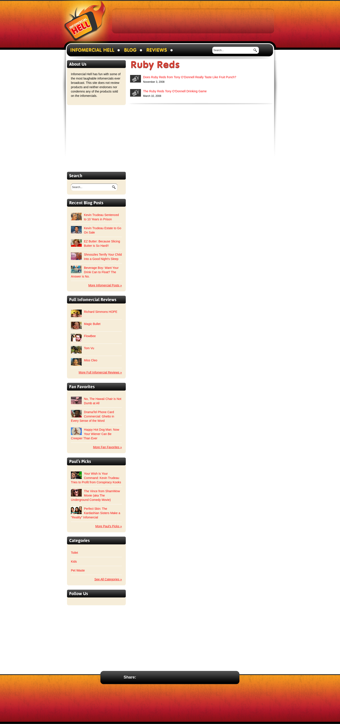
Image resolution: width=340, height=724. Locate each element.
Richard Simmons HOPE (100, 311)
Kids (74, 561)
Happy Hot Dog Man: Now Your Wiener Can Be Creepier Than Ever (95, 434)
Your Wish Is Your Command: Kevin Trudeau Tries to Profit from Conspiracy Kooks (96, 478)
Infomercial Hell (84, 22)
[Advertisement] (193, 21)
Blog (130, 50)
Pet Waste (78, 570)
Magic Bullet (92, 324)
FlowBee (90, 336)
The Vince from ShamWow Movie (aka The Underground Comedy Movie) (95, 495)
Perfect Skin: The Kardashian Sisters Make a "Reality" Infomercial (95, 513)
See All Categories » (108, 579)
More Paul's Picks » (108, 526)
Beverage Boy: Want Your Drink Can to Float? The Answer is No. (95, 272)
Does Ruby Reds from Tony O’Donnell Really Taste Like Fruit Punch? (189, 77)
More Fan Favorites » (107, 447)
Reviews (156, 50)
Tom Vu (89, 348)
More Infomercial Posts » (105, 285)
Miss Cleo (90, 360)
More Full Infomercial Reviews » (100, 372)
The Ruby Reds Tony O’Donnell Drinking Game (175, 91)
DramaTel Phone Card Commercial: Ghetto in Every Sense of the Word (92, 416)
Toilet (74, 552)
